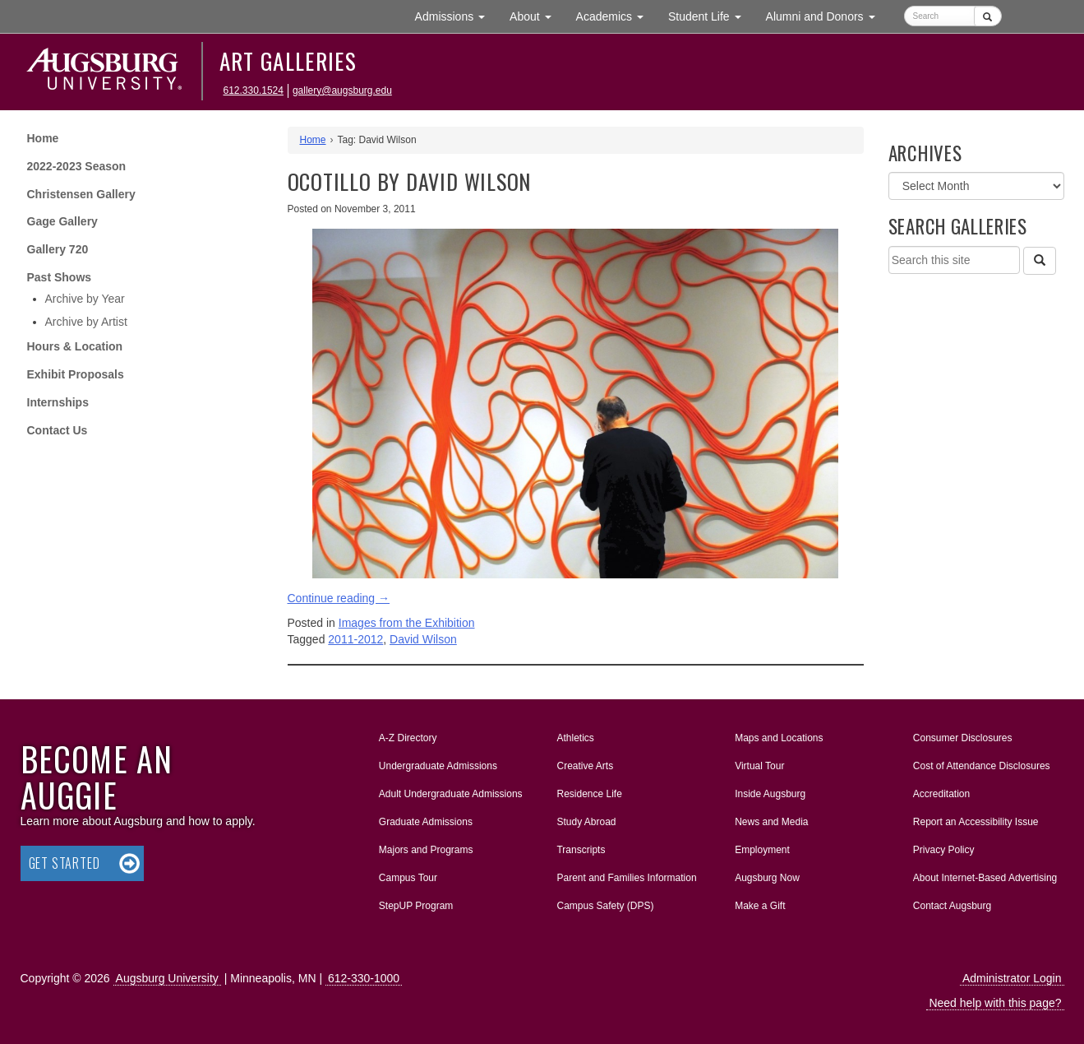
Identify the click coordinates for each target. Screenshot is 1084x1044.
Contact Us (57, 430)
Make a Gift (760, 906)
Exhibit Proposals (75, 374)
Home (43, 138)
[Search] (1039, 261)
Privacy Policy (944, 850)
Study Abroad (586, 822)
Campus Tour (408, 878)
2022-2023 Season (77, 166)
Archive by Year (85, 298)
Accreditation (941, 794)
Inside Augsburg (770, 794)
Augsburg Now (767, 878)
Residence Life (588, 794)
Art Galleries (288, 60)
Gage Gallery (62, 221)
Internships (58, 402)
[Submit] (987, 16)
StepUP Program (416, 906)
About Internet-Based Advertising (985, 878)
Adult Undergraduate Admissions (451, 794)
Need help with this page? (995, 1002)
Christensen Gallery (81, 194)
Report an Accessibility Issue (976, 822)
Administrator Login (1012, 978)
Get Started (64, 863)
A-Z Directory (408, 738)
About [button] (536, 20)
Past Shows (59, 277)
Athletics (574, 738)
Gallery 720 (58, 249)
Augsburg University (167, 978)
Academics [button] (616, 15)
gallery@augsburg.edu (342, 90)
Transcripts (580, 850)
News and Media (771, 822)
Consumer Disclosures (963, 738)
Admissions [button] (456, 15)
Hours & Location (75, 346)
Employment (762, 850)
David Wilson (423, 639)
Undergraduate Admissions (438, 766)
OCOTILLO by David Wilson (410, 181)
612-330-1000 (363, 978)
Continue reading (339, 598)
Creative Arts (584, 766)
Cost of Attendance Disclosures (981, 766)
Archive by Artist (86, 321)
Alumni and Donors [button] (827, 15)
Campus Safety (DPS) (604, 906)
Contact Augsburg (952, 906)
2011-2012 (355, 639)
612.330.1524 (254, 90)
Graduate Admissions (426, 822)
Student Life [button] (711, 15)
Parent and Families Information (626, 878)
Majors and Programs (425, 847)
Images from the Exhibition (407, 622)
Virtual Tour (759, 766)
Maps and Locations (779, 738)
